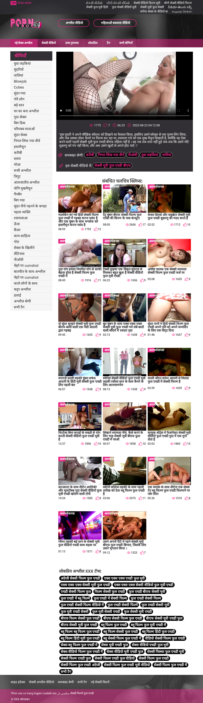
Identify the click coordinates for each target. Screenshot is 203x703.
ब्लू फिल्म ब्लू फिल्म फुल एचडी (80, 632)
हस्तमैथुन (20, 147)
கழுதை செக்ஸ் (182, 11)
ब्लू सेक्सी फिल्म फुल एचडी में (122, 638)
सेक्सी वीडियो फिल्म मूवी (147, 3)
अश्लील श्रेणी (22, 301)
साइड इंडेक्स (18, 682)
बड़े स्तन (19, 105)
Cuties (19, 87)
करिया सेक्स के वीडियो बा (154, 11)
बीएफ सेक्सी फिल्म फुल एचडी (122, 618)
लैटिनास (19, 254)
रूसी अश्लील (22, 170)
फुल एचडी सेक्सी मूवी (155, 605)
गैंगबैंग (18, 194)
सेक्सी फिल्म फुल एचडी (154, 658)
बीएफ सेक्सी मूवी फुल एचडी (79, 625)
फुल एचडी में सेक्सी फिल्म (110, 598)
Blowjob (20, 81)
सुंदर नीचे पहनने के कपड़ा (30, 206)
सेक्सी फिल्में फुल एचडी (82, 693)
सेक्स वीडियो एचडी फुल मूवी (150, 645)
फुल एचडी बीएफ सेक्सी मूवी (147, 591)
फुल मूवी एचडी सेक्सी (74, 612)
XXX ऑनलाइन (22, 699)
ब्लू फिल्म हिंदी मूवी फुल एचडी (80, 638)
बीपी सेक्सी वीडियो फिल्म (178, 3)
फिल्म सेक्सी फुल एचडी (110, 591)
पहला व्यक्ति (22, 212)
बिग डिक (19, 123)
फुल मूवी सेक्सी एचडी (106, 612)
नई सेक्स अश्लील (23, 43)
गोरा (16, 242)
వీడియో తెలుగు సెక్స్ (180, 7)
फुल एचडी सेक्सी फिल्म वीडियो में (82, 605)
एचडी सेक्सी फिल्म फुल (76, 591)
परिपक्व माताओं (24, 129)
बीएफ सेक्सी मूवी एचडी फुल (164, 618)
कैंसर (17, 230)
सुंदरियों (19, 69)
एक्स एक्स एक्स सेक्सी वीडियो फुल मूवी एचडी (143, 585)
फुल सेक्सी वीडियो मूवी (124, 7)
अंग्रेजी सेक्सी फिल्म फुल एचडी (80, 578)
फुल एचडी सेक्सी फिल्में (122, 605)
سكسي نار (63, 693)
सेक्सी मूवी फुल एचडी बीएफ (112, 165)
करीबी (18, 153)
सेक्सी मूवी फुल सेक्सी (152, 7)
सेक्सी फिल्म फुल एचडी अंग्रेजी (80, 665)
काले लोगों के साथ (25, 283)
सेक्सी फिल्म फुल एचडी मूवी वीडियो (127, 665)
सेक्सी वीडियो (49, 43)
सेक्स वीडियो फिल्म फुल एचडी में (82, 652)
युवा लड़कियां (22, 63)
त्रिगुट (17, 176)
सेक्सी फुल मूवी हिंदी (97, 7)
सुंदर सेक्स (20, 135)
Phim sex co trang (22, 693)
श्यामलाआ (21, 218)
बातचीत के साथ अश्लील (29, 271)
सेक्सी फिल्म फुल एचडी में (170, 665)
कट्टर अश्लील (22, 289)
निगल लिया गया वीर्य (27, 141)
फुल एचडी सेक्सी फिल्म (146, 598)
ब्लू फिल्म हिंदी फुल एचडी (158, 632)
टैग (108, 43)
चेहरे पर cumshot (26, 265)
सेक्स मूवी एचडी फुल (114, 645)
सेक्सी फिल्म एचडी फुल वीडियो (115, 658)
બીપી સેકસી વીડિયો (117, 3)
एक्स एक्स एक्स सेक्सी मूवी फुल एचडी (85, 585)
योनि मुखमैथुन (23, 188)
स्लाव (17, 158)
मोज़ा (17, 164)
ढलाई (17, 295)
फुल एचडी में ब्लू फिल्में (75, 598)
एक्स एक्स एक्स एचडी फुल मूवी (124, 578)
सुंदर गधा (20, 93)
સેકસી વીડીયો (94, 3)
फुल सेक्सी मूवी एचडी (138, 612)
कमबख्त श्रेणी (66, 682)
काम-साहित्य (22, 236)
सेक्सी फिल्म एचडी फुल (76, 658)
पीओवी (18, 260)
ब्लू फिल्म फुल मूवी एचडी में (148, 625)
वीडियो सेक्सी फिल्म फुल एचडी (165, 638)
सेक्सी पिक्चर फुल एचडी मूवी (165, 652)
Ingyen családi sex (45, 693)
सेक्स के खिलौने (24, 248)
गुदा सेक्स (20, 117)
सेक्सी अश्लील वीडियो (41, 682)
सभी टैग (19, 307)
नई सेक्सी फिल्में (100, 682)
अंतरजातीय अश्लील (26, 182)
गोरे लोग (19, 99)
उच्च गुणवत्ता (72, 43)
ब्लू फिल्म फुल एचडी (114, 625)
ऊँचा (17, 224)
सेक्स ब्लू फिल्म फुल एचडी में (79, 645)
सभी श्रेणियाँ (126, 43)
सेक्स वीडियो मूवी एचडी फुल (124, 652)
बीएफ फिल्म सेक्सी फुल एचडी (80, 618)
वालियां (18, 75)
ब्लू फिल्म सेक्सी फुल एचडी (120, 632)
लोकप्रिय (93, 43)
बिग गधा (19, 200)
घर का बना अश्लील (26, 111)
